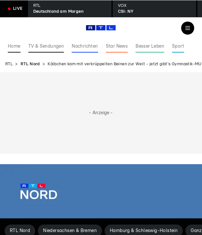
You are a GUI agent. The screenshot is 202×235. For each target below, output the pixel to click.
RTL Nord (30, 64)
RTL (9, 64)
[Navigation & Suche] (187, 28)
